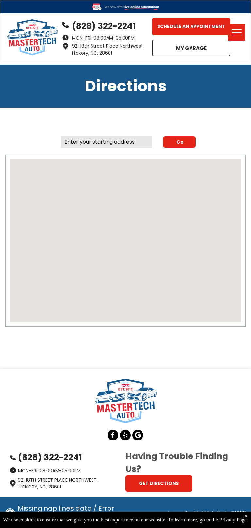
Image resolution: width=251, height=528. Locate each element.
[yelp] (125, 436)
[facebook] (113, 436)
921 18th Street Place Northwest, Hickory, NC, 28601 (108, 49)
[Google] (137, 436)
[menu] (236, 32)
